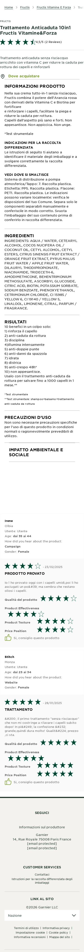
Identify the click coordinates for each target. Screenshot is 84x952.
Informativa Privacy (56, 928)
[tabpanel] (42, 154)
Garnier (42, 835)
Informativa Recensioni (29, 937)
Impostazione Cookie (30, 932)
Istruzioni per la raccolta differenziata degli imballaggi (42, 880)
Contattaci (42, 874)
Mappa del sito (59, 937)
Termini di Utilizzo (26, 928)
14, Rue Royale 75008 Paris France (42, 839)
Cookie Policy (58, 932)
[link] (42, 42)
